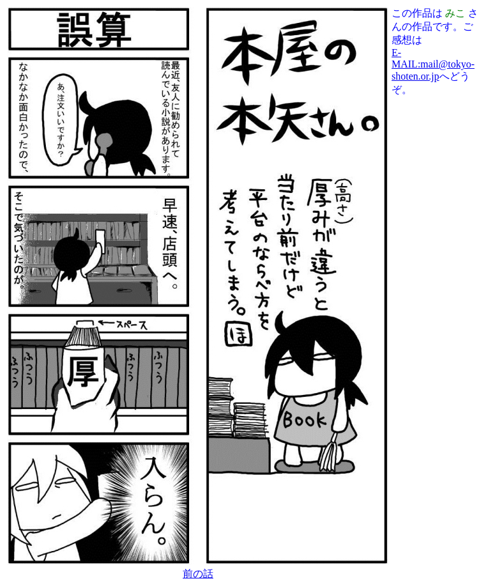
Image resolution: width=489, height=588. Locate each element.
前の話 (198, 573)
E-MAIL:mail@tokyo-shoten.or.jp (433, 64)
